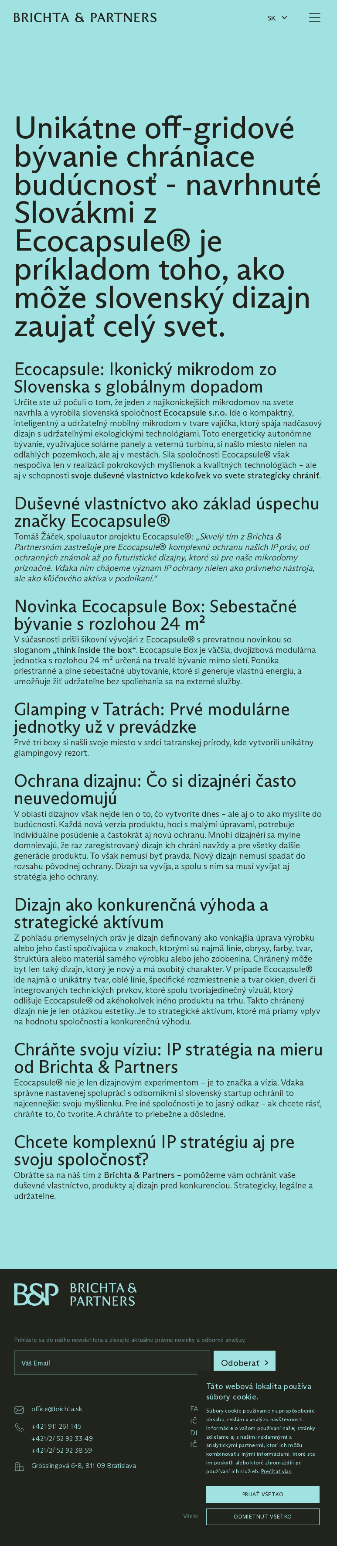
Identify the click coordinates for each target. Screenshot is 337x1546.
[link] (245, 1363)
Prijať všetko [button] (262, 1494)
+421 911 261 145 (56, 1426)
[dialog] (262, 1454)
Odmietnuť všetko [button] (263, 1516)
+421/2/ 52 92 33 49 (62, 1438)
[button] (277, 17)
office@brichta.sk (56, 1409)
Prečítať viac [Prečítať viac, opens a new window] (276, 1471)
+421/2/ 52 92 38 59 (61, 1450)
